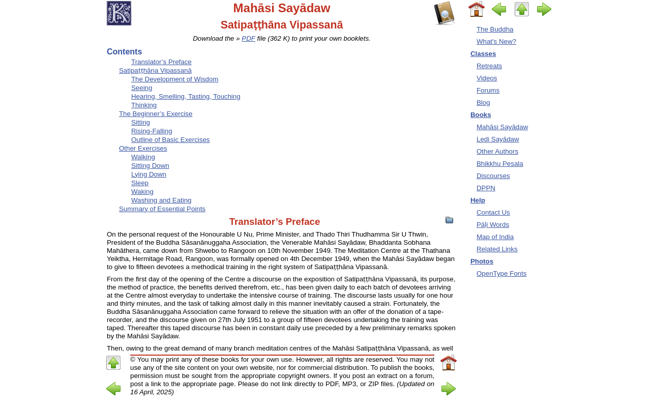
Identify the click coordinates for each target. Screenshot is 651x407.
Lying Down (148, 174)
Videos (487, 78)
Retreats (489, 66)
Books (480, 115)
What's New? (496, 41)
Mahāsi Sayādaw (502, 127)
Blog (483, 102)
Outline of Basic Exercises (170, 139)
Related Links (497, 249)
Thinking (144, 105)
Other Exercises (143, 148)
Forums (488, 90)
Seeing (141, 88)
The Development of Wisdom (174, 79)
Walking (143, 157)
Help (477, 200)
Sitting (140, 122)
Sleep (140, 183)
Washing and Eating (161, 200)
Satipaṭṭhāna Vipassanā (155, 70)
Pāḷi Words (493, 224)
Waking (142, 191)
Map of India (495, 237)
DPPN (486, 188)
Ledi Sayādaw (498, 139)
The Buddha (495, 29)
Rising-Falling (151, 131)
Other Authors (497, 151)
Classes (483, 53)
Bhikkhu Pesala (500, 163)
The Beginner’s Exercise (155, 114)
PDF (248, 38)
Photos (481, 261)
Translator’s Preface (161, 62)
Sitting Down (150, 165)
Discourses (493, 176)
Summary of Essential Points (162, 209)
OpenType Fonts (501, 273)
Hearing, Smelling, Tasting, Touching (186, 96)
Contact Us (493, 212)
